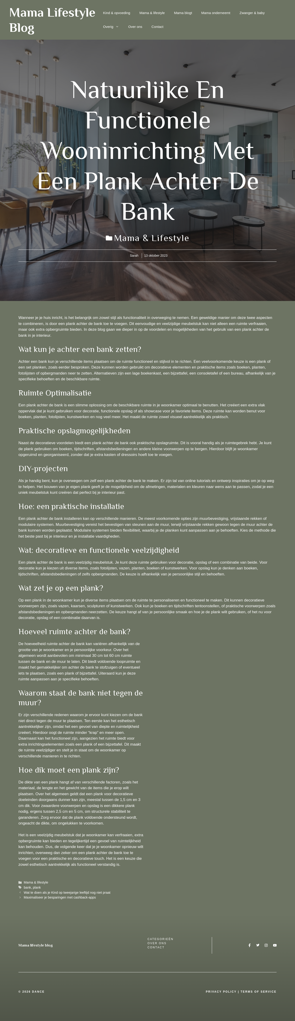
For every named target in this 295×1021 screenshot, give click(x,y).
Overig (113, 27)
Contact (157, 27)
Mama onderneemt (215, 13)
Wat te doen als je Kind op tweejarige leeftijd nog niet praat (67, 892)
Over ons (135, 27)
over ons (157, 943)
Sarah (134, 255)
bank (27, 887)
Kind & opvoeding (116, 13)
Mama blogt (183, 13)
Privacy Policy (221, 991)
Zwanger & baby (252, 13)
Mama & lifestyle (152, 13)
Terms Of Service (259, 991)
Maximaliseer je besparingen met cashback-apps (60, 897)
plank (37, 887)
